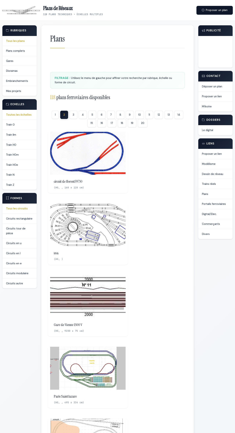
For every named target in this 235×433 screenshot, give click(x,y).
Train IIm (11, 134)
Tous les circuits (17, 208)
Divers (206, 234)
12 (159, 114)
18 (122, 123)
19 (132, 123)
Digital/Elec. (209, 214)
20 (142, 123)
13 (169, 114)
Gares (9, 61)
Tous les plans (15, 41)
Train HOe (12, 164)
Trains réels (209, 184)
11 (149, 114)
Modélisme (209, 164)
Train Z (10, 184)
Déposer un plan (212, 86)
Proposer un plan (214, 10)
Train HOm (12, 154)
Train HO (11, 144)
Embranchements (17, 81)
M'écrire (207, 106)
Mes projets (13, 91)
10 (139, 114)
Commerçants (211, 224)
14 (179, 114)
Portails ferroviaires (214, 204)
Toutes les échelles (19, 114)
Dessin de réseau (212, 174)
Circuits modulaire (17, 273)
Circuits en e (14, 263)
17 (112, 123)
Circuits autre (14, 283)
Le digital (207, 130)
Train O (10, 124)
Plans (205, 194)
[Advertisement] (117, 61)
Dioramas (12, 71)
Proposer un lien (212, 96)
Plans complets (15, 50)
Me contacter (144, 426)
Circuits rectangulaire (19, 218)
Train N (10, 174)
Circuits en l (13, 253)
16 (102, 123)
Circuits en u (13, 243)
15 (92, 123)
